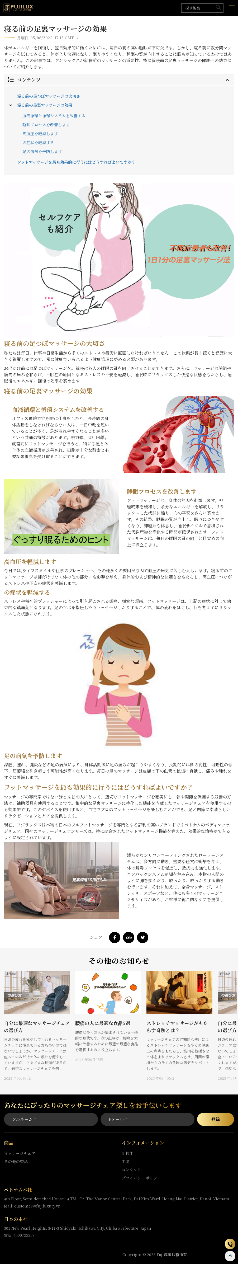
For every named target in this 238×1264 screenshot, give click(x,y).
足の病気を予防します (42, 151)
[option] (37, 1026)
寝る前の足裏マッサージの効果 (44, 105)
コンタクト (131, 1169)
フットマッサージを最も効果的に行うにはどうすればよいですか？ (76, 162)
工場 (126, 1161)
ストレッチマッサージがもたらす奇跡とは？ (177, 1026)
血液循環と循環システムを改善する (53, 115)
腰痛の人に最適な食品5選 (102, 1022)
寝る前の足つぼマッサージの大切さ (48, 96)
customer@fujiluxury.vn (37, 1206)
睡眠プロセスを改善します (46, 124)
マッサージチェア (19, 1153)
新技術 (128, 1153)
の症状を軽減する (38, 142)
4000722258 (24, 1235)
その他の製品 (16, 1161)
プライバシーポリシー (141, 1178)
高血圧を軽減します (40, 133)
